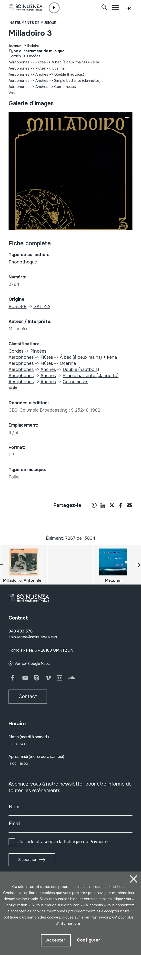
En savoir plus (104, 917)
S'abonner (27, 859)
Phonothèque (23, 262)
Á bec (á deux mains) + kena (75, 62)
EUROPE (18, 306)
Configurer (88, 940)
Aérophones (19, 62)
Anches (41, 74)
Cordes (15, 56)
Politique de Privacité (86, 841)
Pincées (33, 56)
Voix (12, 92)
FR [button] (128, 8)
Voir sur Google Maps (32, 663)
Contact (28, 696)
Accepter (55, 940)
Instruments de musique (32, 23)
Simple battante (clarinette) (77, 80)
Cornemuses (65, 86)
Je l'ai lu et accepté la (63, 841)
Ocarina (58, 68)
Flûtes (40, 62)
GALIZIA (41, 306)
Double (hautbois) (69, 74)
